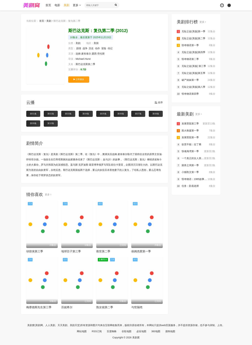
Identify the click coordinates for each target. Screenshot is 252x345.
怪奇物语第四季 (196, 94)
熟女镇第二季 (104, 307)
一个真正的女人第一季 (196, 158)
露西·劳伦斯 (98, 53)
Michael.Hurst (83, 58)
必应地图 (141, 331)
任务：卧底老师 (196, 186)
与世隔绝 (136, 307)
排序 (159, 102)
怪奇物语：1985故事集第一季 (196, 179)
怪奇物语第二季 (196, 59)
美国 (96, 43)
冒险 (103, 48)
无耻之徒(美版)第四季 (196, 52)
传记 (110, 48)
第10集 (50, 123)
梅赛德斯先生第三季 (38, 307)
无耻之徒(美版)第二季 (196, 38)
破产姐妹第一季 (196, 80)
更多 (77, 5)
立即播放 (79, 79)
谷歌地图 (126, 331)
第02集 (50, 113)
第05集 (103, 113)
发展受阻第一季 (196, 137)
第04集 (85, 113)
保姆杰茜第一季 (141, 251)
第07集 (138, 113)
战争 (85, 48)
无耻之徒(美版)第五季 (196, 73)
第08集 (155, 113)
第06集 (120, 113)
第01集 (33, 113)
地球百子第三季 (71, 251)
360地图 (155, 331)
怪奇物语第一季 (196, 45)
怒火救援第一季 (196, 130)
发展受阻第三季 (196, 123)
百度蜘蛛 (112, 331)
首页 (48, 5)
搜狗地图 (170, 331)
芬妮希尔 (66, 307)
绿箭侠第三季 (34, 251)
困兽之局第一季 (196, 165)
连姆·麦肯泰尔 (83, 53)
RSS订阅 (97, 331)
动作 (97, 48)
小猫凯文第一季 (196, 172)
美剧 (66, 5)
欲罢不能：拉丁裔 (196, 144)
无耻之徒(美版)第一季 (196, 31)
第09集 (33, 123)
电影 (57, 5)
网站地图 (82, 331)
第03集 (68, 113)
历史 (91, 48)
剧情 (78, 48)
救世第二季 (103, 251)
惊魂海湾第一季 (196, 151)
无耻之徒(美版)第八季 (196, 87)
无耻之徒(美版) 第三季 (196, 66)
